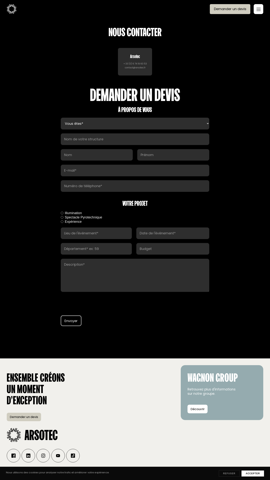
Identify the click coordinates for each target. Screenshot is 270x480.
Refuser (229, 476)
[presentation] (135, 306)
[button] (258, 9)
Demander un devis (230, 9)
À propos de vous (135, 110)
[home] (11, 9)
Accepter (253, 476)
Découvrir (197, 409)
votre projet (135, 203)
